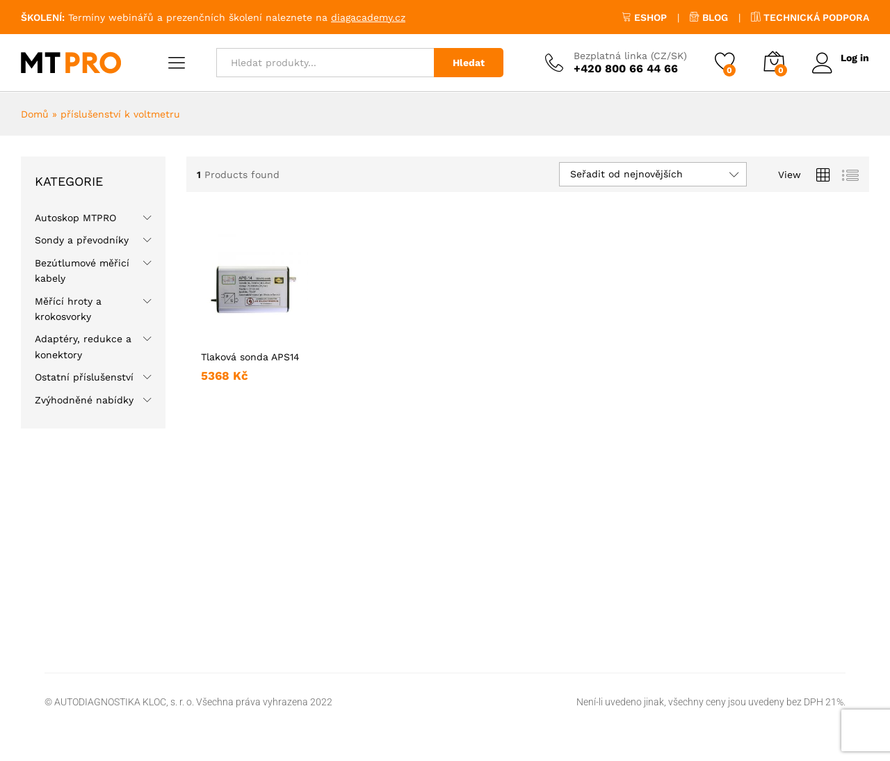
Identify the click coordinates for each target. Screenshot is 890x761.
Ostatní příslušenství (84, 377)
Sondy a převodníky (82, 240)
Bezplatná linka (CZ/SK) (629, 55)
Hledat (468, 62)
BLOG (709, 17)
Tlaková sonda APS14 (250, 356)
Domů (35, 114)
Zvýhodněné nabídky (84, 400)
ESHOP (644, 17)
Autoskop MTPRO (75, 217)
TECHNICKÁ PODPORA (810, 17)
